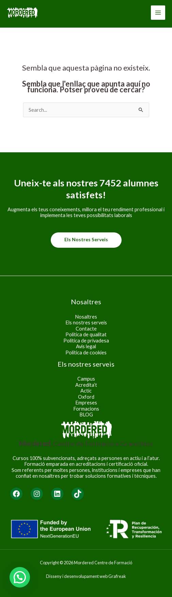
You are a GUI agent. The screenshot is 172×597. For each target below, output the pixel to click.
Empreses (86, 402)
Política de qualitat (86, 334)
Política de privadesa (86, 340)
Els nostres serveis (86, 239)
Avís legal (86, 346)
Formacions (86, 409)
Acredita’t (86, 385)
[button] (20, 577)
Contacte (86, 329)
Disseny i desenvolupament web (77, 576)
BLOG (86, 414)
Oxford (86, 397)
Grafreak (117, 576)
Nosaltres (86, 317)
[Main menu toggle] (158, 12)
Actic (86, 391)
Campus (86, 379)
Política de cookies (86, 352)
